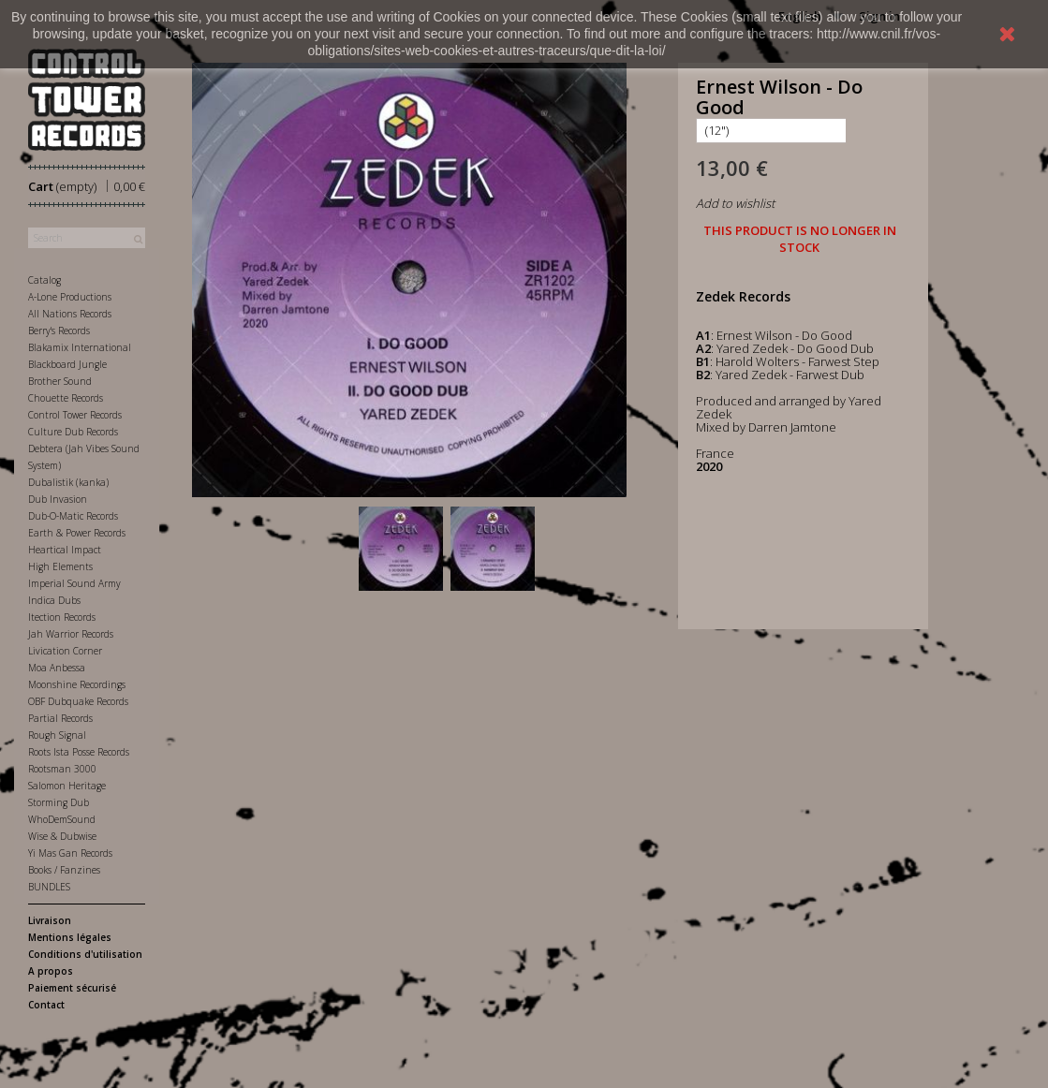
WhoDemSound (62, 819)
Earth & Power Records (76, 532)
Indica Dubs (54, 600)
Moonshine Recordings (76, 684)
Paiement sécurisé (72, 987)
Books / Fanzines (64, 869)
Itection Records (62, 617)
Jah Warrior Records (70, 633)
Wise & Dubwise (62, 836)
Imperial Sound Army (74, 583)
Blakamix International (79, 347)
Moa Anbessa (56, 667)
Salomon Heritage (67, 785)
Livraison (49, 920)
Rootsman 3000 (62, 768)
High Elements (60, 566)
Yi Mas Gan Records (70, 853)
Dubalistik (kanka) (68, 482)
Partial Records (60, 718)
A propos (50, 971)
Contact (46, 1004)
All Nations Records (69, 313)
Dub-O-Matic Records (73, 515)
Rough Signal (57, 735)
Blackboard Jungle (67, 364)
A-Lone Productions (69, 296)
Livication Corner (65, 650)
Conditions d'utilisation (85, 954)
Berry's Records (59, 330)
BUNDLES (49, 886)
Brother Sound (60, 381)
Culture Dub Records (73, 431)
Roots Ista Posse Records (78, 751)
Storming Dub (58, 802)
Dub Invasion (57, 499)
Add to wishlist (735, 203)
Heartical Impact (64, 549)
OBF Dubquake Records (78, 701)
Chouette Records (65, 397)
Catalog (44, 280)
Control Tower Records (75, 414)
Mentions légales (69, 937)
